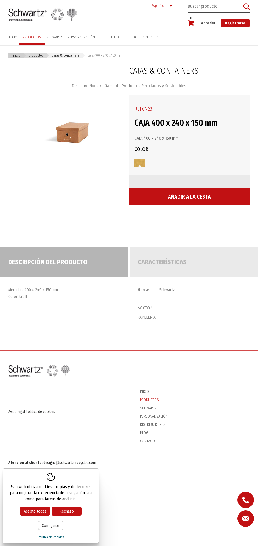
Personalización (81, 37)
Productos (32, 37)
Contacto (150, 37)
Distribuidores (112, 37)
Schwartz (54, 37)
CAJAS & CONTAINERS (65, 55)
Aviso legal (16, 411)
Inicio (12, 37)
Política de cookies (40, 411)
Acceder (208, 23)
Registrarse (235, 23)
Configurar (51, 525)
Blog (133, 37)
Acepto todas (35, 511)
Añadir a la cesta (189, 196)
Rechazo (66, 511)
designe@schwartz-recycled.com (69, 462)
